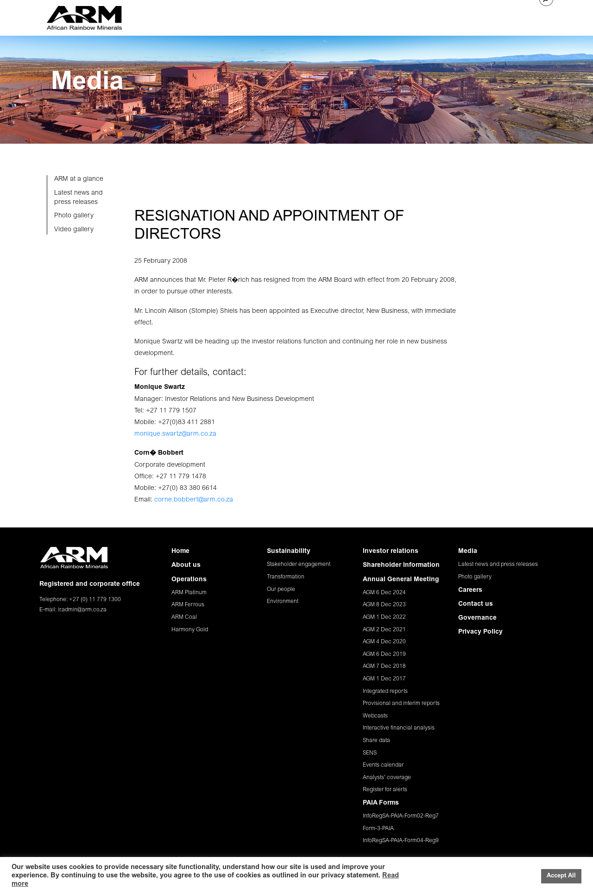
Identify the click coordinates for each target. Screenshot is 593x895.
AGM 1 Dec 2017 (384, 679)
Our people (281, 589)
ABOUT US (220, 16)
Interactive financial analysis (399, 728)
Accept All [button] (561, 876)
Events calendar (383, 765)
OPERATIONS (264, 16)
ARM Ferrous (187, 605)
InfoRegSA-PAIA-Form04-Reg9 (401, 841)
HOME (186, 16)
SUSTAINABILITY (317, 16)
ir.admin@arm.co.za (82, 610)
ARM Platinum (189, 593)
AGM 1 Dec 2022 (384, 617)
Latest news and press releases (498, 564)
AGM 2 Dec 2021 (384, 630)
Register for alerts (385, 790)
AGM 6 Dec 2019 (384, 654)
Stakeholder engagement (298, 564)
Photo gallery (475, 577)
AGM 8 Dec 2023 (384, 605)
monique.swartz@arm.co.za (175, 434)
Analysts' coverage (387, 778)
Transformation (285, 577)
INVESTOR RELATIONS (384, 16)
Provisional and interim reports (401, 703)
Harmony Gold (189, 630)
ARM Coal (184, 617)
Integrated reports (385, 691)
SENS (370, 753)
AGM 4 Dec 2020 (384, 642)
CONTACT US (511, 16)
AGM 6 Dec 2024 (384, 593)
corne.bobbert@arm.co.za (193, 500)
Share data (376, 740)
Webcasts (375, 716)
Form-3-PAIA (378, 829)
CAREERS (468, 16)
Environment (282, 601)
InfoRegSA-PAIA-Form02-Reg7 (401, 816)
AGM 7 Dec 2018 (384, 666)
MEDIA (436, 16)
